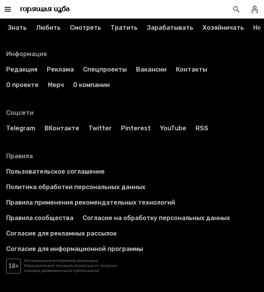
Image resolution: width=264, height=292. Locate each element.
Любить (48, 27)
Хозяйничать (223, 27)
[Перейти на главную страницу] (45, 9)
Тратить (124, 27)
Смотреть (85, 27)
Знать (17, 27)
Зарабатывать (170, 27)
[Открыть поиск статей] (236, 9)
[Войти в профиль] (254, 9)
